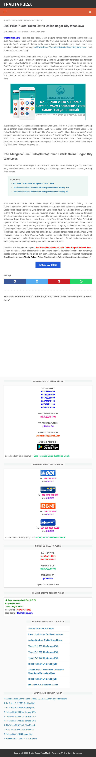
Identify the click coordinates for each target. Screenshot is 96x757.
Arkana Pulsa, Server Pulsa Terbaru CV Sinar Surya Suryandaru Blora (36, 698)
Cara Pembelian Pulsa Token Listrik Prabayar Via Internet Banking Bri (40, 191)
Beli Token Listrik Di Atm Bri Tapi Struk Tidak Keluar (33, 183)
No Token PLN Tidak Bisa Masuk (43, 684)
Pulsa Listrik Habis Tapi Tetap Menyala (45, 634)
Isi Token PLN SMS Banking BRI (42, 678)
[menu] (5, 11)
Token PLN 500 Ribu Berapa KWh (43, 646)
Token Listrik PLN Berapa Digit (19, 734)
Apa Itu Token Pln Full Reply (41, 628)
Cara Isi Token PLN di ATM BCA (20, 729)
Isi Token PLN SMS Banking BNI (42, 664)
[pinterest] (59, 280)
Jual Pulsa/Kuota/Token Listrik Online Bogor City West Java (60, 46)
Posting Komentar (37, 31)
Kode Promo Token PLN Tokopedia (21, 738)
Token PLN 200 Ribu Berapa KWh (43, 652)
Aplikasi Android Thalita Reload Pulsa (45, 640)
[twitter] (37, 280)
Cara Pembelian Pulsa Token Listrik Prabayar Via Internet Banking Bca (41, 187)
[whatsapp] (81, 280)
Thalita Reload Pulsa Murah (39, 753)
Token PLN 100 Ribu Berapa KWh (43, 658)
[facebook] (15, 280)
